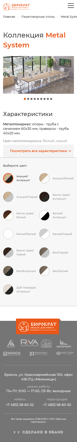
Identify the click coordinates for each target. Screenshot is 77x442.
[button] (25, 99)
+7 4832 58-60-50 (57, 405)
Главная (9, 17)
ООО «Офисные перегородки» (15, 8)
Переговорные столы (38, 17)
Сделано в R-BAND (38, 432)
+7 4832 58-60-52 (20, 405)
